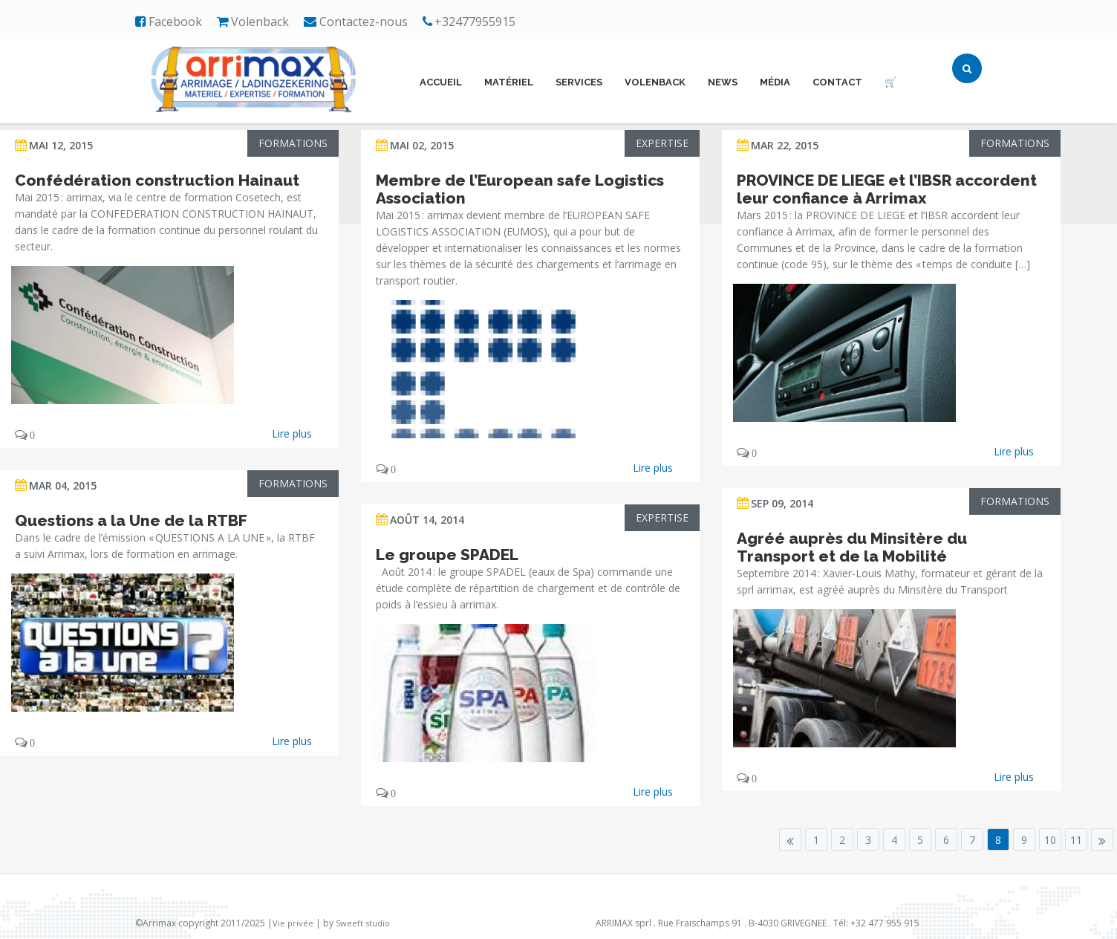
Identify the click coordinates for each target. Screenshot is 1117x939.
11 (1076, 840)
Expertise (662, 143)
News (722, 82)
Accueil (441, 82)
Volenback (655, 82)
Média (775, 82)
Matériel (508, 82)
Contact (837, 82)
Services (579, 82)
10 (1050, 840)
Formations (293, 143)
